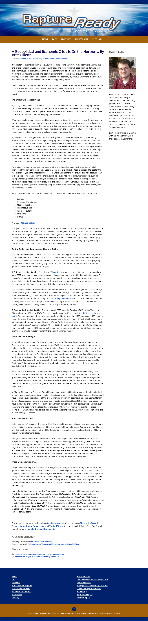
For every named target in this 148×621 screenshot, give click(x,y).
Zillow (53, 272)
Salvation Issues (84, 582)
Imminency (82, 591)
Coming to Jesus (54, 523)
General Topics (83, 597)
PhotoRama (17, 594)
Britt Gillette (49, 59)
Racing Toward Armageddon (32, 526)
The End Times (56, 526)
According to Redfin (60, 298)
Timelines (66, 39)
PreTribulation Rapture (22, 585)
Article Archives (83, 576)
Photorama (81, 39)
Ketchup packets (28, 223)
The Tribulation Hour (21, 588)
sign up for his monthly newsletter (40, 529)
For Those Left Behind (21, 591)
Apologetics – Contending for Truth (92, 585)
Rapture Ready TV (84, 594)
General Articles (61, 59)
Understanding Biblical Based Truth (92, 579)
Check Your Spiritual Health (89, 588)
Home (45, 39)
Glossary (97, 39)
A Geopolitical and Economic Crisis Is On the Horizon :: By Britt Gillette (53, 544)
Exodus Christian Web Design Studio (95, 613)
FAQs (54, 39)
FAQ (13, 579)
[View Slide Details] (74, 20)
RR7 (36, 59)
